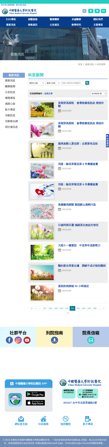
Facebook (9, 340)
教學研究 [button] (76, 24)
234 (83, 308)
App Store (35, 403)
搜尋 (84, 11)
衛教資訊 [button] (32, 24)
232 (72, 308)
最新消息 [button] (11, 24)
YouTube (27, 340)
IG (18, 340)
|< (32, 308)
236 (94, 308)
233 (78, 308)
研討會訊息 (11, 126)
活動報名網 (11, 121)
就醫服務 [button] (32, 19)
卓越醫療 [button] (76, 19)
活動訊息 (10, 115)
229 (56, 308)
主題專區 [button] (98, 24)
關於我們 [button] (98, 19)
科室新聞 (101, 64)
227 (45, 308)
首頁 (80, 64)
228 (50, 308)
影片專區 (10, 109)
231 (67, 308)
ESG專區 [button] (11, 19)
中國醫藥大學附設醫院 (80, 382)
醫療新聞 (10, 86)
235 (89, 308)
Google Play (35, 394)
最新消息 (10, 80)
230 (61, 308)
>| (68, 313)
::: (2, 2)
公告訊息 (10, 92)
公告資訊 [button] (54, 24)
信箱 (90, 340)
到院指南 (54, 340)
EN (103, 11)
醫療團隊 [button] (54, 19)
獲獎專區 (10, 98)
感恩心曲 (10, 103)
